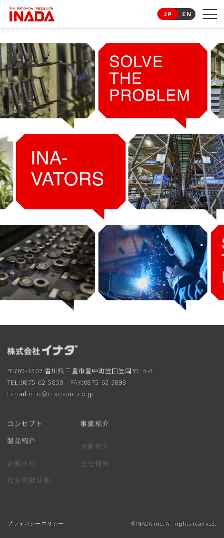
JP (168, 14)
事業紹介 (94, 427)
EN (187, 14)
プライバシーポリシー (35, 524)
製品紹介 (21, 444)
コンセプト (25, 427)
